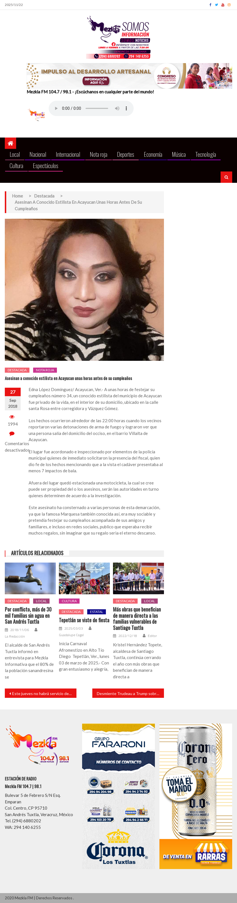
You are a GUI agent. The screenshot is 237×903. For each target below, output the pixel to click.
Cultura (16, 165)
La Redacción (15, 636)
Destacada (17, 370)
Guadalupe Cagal (71, 635)
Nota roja (98, 154)
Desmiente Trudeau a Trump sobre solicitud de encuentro (130, 693)
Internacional (68, 154)
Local (15, 154)
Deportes (125, 154)
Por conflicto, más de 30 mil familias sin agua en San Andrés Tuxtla (28, 615)
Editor (152, 635)
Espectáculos (45, 165)
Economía (153, 154)
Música (179, 154)
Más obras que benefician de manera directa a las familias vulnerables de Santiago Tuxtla (137, 618)
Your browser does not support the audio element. (91, 108)
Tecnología (205, 154)
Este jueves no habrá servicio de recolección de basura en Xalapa (44, 693)
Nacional (37, 154)
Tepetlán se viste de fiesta (84, 620)
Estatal (96, 612)
